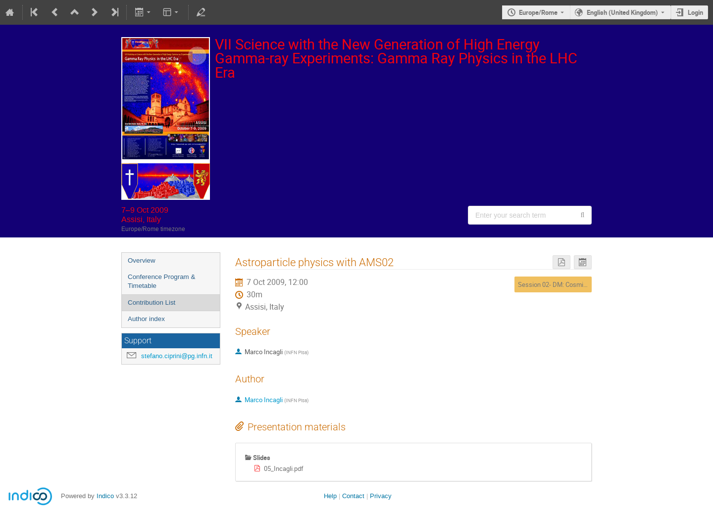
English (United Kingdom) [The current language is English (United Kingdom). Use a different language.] (622, 12)
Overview (141, 260)
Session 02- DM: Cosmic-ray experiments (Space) (587, 284)
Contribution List (151, 302)
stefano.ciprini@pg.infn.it (176, 356)
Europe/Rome (538, 12)
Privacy (381, 496)
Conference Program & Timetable (161, 281)
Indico (105, 496)
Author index (146, 319)
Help (330, 496)
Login (695, 12)
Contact (353, 496)
